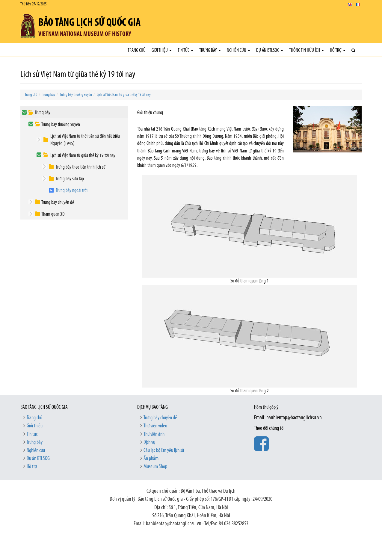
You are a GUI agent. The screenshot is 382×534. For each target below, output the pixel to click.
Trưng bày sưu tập (70, 178)
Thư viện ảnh (154, 434)
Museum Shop (155, 467)
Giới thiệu (162, 50)
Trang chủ (137, 50)
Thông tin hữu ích (306, 50)
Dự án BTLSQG (269, 50)
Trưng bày (210, 50)
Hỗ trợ (337, 50)
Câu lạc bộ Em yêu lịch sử (164, 450)
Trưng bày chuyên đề (57, 202)
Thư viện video (155, 426)
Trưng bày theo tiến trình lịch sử (80, 167)
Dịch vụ (149, 442)
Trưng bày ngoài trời (71, 190)
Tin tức (185, 50)
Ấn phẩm (151, 459)
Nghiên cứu (238, 50)
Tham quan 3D (53, 214)
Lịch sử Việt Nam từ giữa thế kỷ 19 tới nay (124, 95)
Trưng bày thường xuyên (76, 95)
